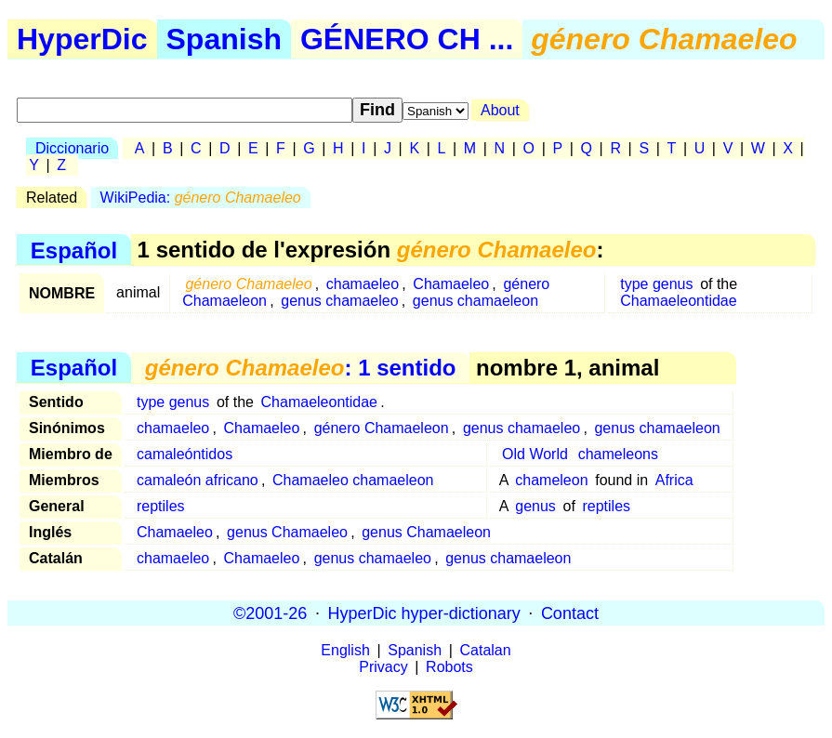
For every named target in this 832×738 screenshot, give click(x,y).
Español (74, 249)
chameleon (551, 480)
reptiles (161, 506)
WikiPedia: (200, 197)
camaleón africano (197, 480)
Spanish (224, 39)
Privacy (383, 667)
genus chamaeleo (339, 301)
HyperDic (82, 39)
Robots (449, 667)
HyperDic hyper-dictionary (424, 612)
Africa (674, 480)
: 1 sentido (300, 367)
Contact (570, 612)
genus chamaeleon (475, 301)
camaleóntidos (184, 454)
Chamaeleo (451, 284)
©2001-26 (270, 612)
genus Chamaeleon (426, 532)
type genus (656, 284)
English (345, 650)
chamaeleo (362, 284)
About (500, 110)
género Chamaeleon (381, 428)
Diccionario (72, 148)
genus (535, 506)
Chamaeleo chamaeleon (352, 480)
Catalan (485, 650)
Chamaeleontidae (678, 301)
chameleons (618, 454)
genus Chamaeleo (287, 532)
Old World (535, 454)
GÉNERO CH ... (406, 39)
